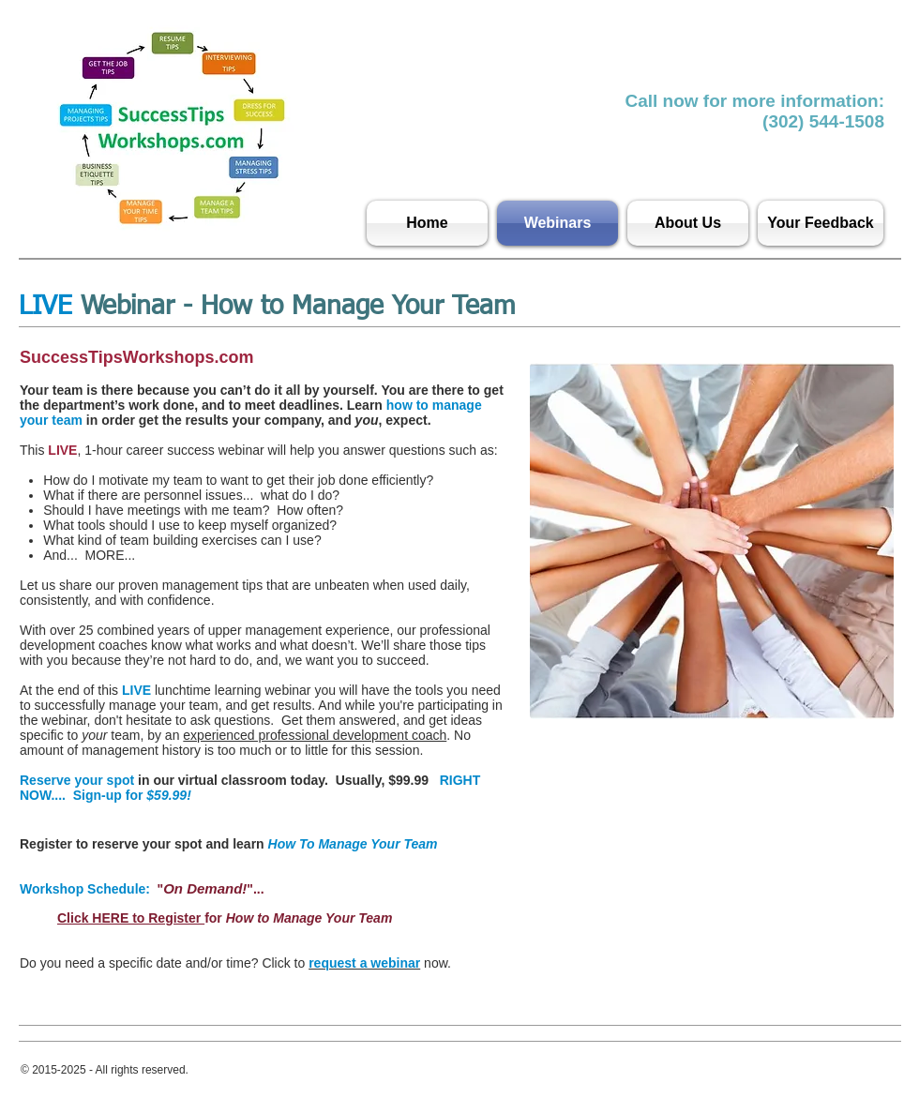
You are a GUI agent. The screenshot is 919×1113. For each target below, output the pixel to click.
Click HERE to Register (130, 917)
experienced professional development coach (314, 735)
